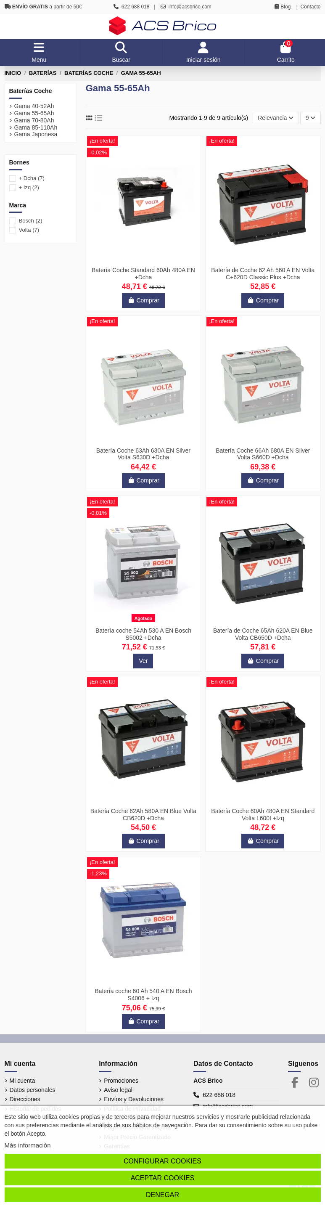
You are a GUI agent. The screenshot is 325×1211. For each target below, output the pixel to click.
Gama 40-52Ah (34, 106)
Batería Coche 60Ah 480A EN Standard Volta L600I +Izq (262, 814)
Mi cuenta (22, 1080)
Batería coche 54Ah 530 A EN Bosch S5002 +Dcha (143, 634)
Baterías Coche (30, 90)
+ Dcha (31, 178)
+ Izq (28, 187)
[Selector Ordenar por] (276, 118)
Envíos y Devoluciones (134, 1099)
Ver (143, 660)
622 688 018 (219, 1095)
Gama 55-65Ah (34, 113)
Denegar (162, 1194)
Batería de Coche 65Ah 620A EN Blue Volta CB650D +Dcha (263, 634)
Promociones (121, 1080)
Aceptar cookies (163, 1178)
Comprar (143, 300)
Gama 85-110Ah (36, 127)
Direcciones (25, 1099)
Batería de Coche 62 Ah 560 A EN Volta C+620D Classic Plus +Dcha (262, 274)
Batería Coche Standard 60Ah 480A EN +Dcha (143, 274)
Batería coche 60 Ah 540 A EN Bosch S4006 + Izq (143, 995)
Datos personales (32, 1089)
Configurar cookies (162, 1161)
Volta (28, 230)
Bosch (30, 220)
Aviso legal (118, 1089)
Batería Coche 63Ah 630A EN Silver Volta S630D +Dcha (143, 454)
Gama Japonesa (36, 134)
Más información (28, 1145)
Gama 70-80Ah (34, 120)
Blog (285, 7)
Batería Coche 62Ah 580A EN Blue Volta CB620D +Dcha (143, 814)
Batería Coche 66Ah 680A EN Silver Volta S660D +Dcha (263, 454)
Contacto (310, 7)
